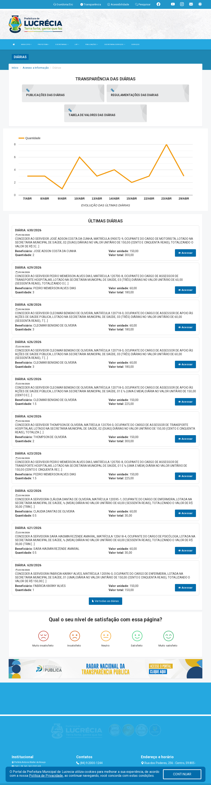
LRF (77, 44)
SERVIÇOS (135, 44)
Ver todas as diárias (105, 581)
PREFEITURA (43, 44)
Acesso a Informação (36, 67)
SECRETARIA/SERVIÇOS (114, 44)
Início (15, 67)
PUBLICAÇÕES (91, 44)
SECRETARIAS (61, 44)
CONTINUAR (182, 774)
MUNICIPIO (26, 44)
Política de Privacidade (46, 776)
